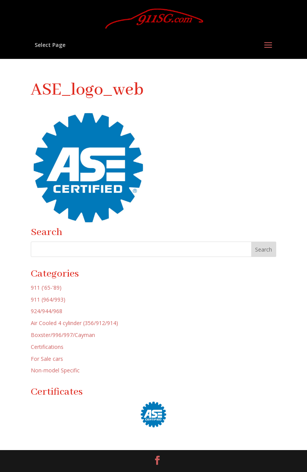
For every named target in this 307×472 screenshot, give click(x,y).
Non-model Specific (55, 370)
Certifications (47, 346)
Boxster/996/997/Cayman (63, 335)
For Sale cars (47, 358)
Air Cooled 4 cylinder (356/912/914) (74, 323)
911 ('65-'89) (46, 287)
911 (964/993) (48, 299)
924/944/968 (46, 311)
